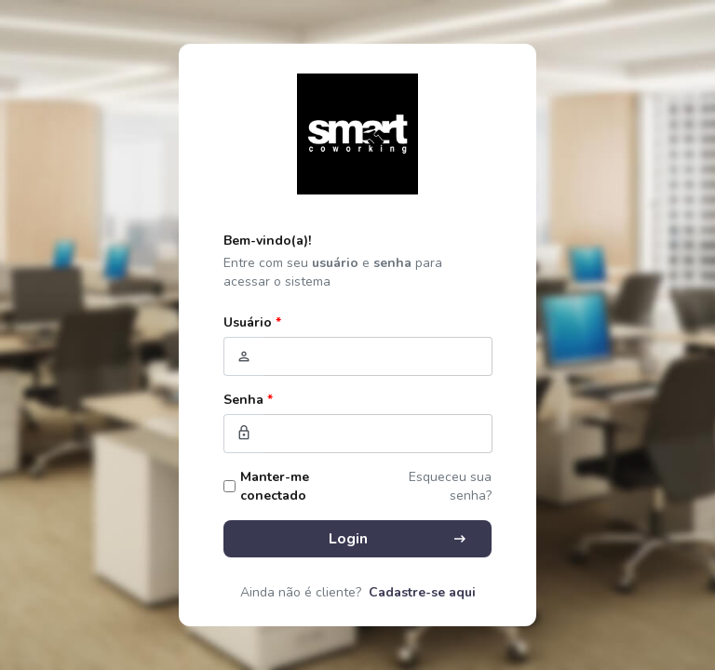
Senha (248, 400)
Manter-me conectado (274, 486)
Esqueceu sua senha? (450, 486)
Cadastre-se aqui (422, 592)
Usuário (252, 322)
